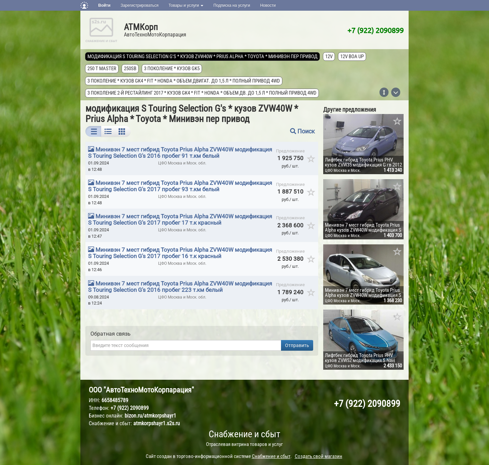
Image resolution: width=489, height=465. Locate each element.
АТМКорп (141, 27)
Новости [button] (268, 5)
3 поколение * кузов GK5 (172, 69)
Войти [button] (104, 5)
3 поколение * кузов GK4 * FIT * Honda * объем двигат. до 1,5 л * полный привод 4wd (184, 81)
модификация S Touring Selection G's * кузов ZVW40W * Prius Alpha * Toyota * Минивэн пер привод (203, 56)
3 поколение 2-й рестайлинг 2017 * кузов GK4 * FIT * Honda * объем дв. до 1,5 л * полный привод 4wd (202, 93)
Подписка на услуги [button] (231, 5)
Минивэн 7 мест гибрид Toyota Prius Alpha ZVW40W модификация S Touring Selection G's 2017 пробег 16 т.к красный (180, 252)
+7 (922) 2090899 (375, 30)
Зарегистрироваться (139, 5)
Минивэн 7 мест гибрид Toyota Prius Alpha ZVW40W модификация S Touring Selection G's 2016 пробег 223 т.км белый (180, 286)
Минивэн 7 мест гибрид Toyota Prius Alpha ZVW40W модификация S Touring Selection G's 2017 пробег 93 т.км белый (180, 186)
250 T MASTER (102, 69)
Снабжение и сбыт (244, 434)
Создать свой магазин (318, 456)
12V (329, 56)
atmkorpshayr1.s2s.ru (156, 423)
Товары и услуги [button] (185, 5)
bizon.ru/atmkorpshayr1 (150, 416)
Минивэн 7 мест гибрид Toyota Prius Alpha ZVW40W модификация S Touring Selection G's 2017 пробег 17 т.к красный (180, 219)
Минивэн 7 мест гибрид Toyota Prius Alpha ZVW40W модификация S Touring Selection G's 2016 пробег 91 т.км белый (180, 152)
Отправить (297, 345)
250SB (130, 69)
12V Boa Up (352, 56)
